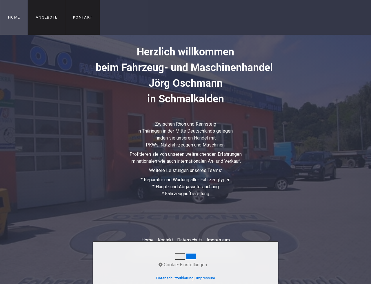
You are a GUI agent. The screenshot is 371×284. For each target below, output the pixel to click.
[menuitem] (14, 17)
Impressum (218, 240)
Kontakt (82, 17)
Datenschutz (190, 240)
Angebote (46, 17)
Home (14, 17)
